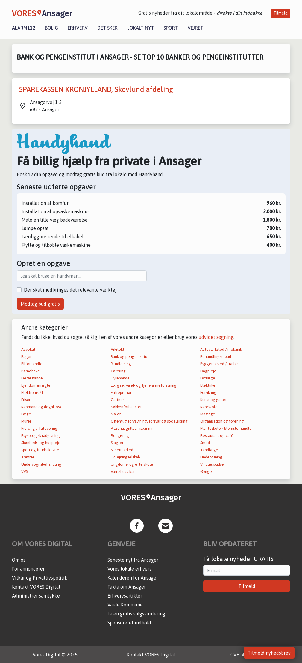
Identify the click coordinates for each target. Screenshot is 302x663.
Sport (170, 28)
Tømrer (27, 457)
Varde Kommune (125, 604)
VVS (24, 471)
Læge (26, 414)
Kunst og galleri (213, 399)
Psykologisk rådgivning (40, 435)
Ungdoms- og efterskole (132, 464)
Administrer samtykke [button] (36, 595)
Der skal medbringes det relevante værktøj (70, 289)
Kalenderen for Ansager (132, 577)
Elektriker (208, 385)
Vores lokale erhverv (129, 568)
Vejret (195, 28)
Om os (18, 560)
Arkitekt (117, 349)
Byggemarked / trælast (220, 364)
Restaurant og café (216, 435)
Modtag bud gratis (40, 304)
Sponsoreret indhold (129, 622)
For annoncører (28, 568)
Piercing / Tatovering (39, 428)
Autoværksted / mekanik (221, 349)
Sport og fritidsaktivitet (41, 450)
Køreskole (209, 407)
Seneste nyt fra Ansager (132, 560)
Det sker (107, 28)
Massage (207, 414)
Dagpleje (208, 371)
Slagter (117, 443)
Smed (205, 443)
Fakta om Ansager (126, 586)
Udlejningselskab (125, 457)
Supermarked (122, 450)
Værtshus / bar (123, 471)
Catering (118, 371)
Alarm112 (23, 28)
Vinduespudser (212, 464)
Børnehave (30, 371)
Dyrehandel (121, 378)
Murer (26, 421)
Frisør (25, 399)
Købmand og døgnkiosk (41, 407)
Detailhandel (32, 378)
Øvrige (206, 471)
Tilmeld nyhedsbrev (269, 653)
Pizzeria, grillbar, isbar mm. (133, 428)
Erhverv (78, 28)
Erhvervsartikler (124, 595)
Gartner (117, 399)
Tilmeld (281, 13)
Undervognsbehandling (41, 464)
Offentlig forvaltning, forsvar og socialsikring (149, 421)
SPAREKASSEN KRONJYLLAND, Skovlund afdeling (96, 89)
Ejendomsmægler (36, 385)
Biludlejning (121, 364)
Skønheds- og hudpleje (40, 443)
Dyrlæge (207, 378)
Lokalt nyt (140, 28)
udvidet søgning (216, 337)
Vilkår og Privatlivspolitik (39, 577)
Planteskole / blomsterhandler (226, 428)
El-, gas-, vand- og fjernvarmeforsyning (144, 385)
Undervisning (211, 457)
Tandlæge (209, 450)
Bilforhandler (32, 364)
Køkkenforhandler (126, 407)
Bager (26, 356)
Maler (116, 414)
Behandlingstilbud (215, 356)
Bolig (51, 28)
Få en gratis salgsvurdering (136, 613)
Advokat (28, 349)
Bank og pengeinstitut (130, 356)
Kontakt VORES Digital (36, 586)
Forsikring (208, 392)
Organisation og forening (222, 421)
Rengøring (120, 435)
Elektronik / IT (33, 392)
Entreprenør (121, 392)
